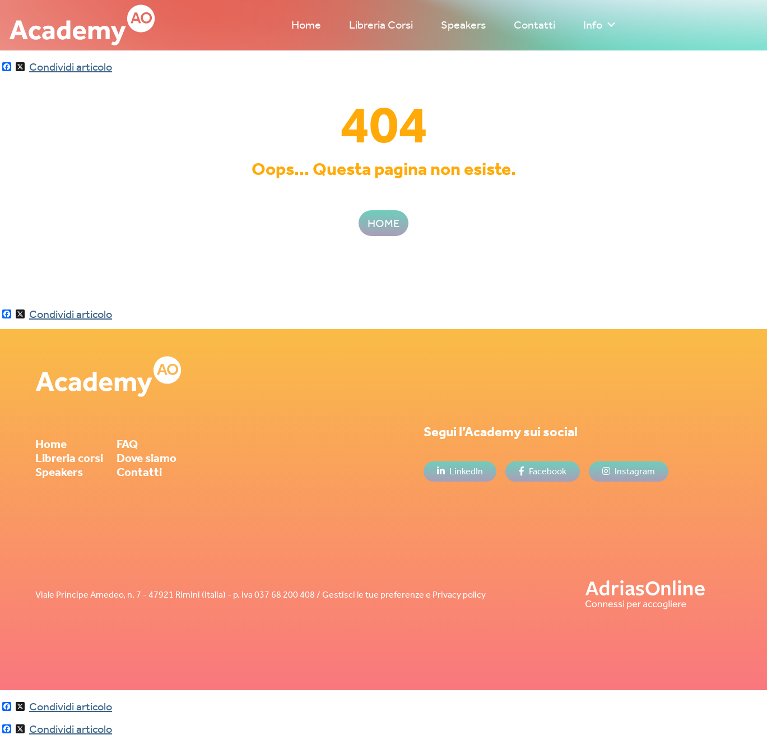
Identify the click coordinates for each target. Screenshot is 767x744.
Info (600, 24)
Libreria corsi (69, 458)
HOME (383, 223)
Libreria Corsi (381, 24)
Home (306, 24)
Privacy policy (459, 594)
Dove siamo (146, 458)
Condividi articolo (70, 66)
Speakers (463, 24)
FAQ (127, 444)
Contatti (534, 24)
